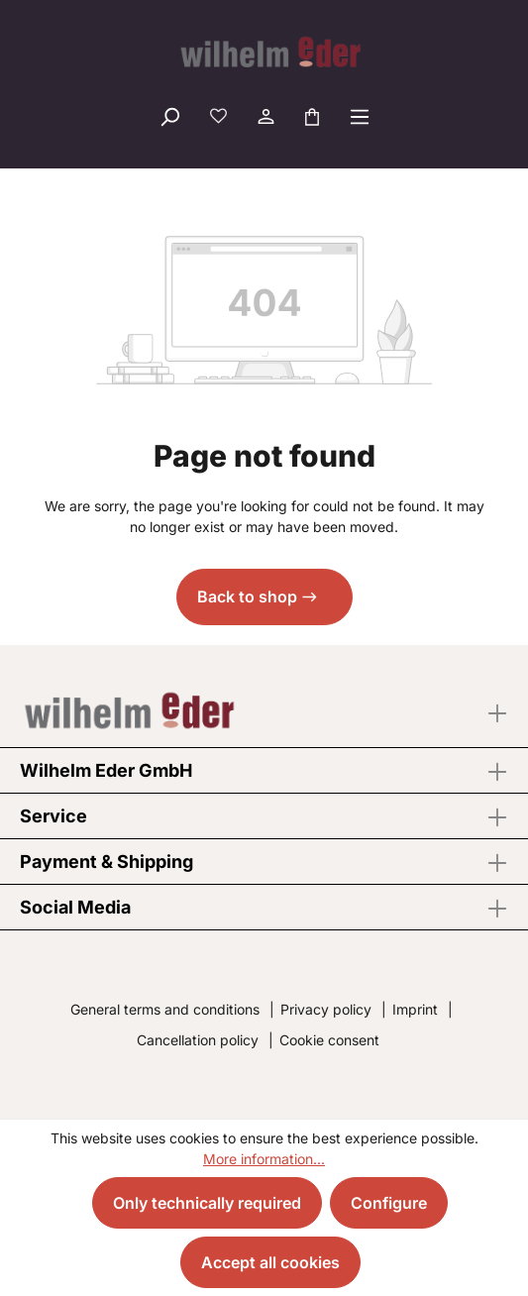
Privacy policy (325, 1009)
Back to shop (247, 596)
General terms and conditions (165, 1009)
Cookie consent (329, 1039)
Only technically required (207, 1203)
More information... (264, 1158)
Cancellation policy (198, 1039)
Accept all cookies (270, 1262)
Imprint (415, 1009)
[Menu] (359, 116)
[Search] (169, 116)
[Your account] (264, 116)
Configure (389, 1203)
